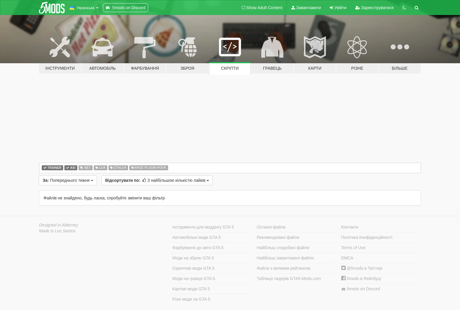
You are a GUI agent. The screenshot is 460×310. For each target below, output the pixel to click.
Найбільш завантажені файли (285, 258)
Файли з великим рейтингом (283, 268)
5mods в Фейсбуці (361, 278)
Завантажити (306, 7)
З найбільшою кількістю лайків (157, 180)
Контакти (349, 227)
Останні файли (271, 227)
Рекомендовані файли (278, 237)
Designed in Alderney (58, 225)
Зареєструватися (374, 7)
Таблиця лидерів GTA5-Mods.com (289, 278)
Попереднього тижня (68, 180)
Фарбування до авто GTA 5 (197, 247)
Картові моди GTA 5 (191, 288)
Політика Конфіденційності (366, 237)
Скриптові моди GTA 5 (193, 268)
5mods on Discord (360, 288)
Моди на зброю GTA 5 (193, 258)
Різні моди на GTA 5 (191, 299)
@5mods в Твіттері (361, 268)
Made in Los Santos (57, 231)
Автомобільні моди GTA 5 (196, 237)
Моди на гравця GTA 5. (194, 278)
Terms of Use (353, 247)
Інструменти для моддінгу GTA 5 (203, 227)
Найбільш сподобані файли (283, 247)
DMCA (347, 258)
